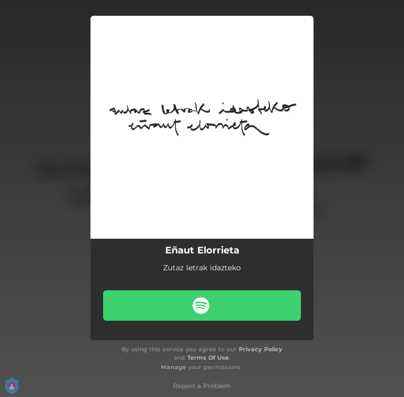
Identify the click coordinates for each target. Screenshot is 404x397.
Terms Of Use (208, 357)
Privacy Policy (260, 349)
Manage (173, 367)
